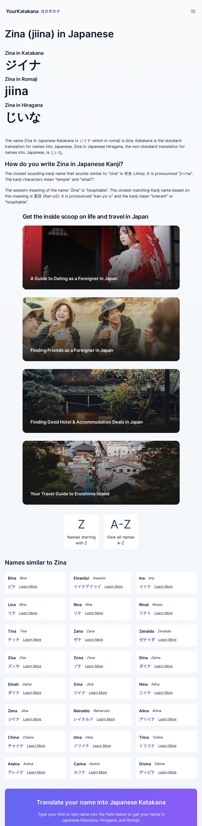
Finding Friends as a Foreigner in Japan (71, 350)
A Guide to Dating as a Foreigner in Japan (73, 278)
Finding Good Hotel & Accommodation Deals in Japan (86, 422)
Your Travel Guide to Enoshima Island (69, 493)
